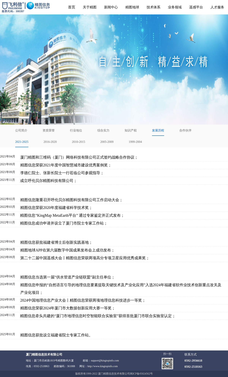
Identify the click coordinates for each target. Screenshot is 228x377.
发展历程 (158, 130)
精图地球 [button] (132, 7)
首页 (71, 7)
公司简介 (21, 130)
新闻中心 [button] (111, 7)
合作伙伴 (185, 130)
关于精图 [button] (90, 7)
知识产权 (131, 130)
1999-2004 (135, 141)
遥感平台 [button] (196, 7)
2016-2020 (50, 141)
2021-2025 (21, 141)
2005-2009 (106, 141)
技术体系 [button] (153, 7)
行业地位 (76, 130)
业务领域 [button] (175, 7)
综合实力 (103, 130)
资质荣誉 (49, 130)
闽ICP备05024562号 (141, 373)
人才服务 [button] (217, 7)
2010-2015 (78, 141)
